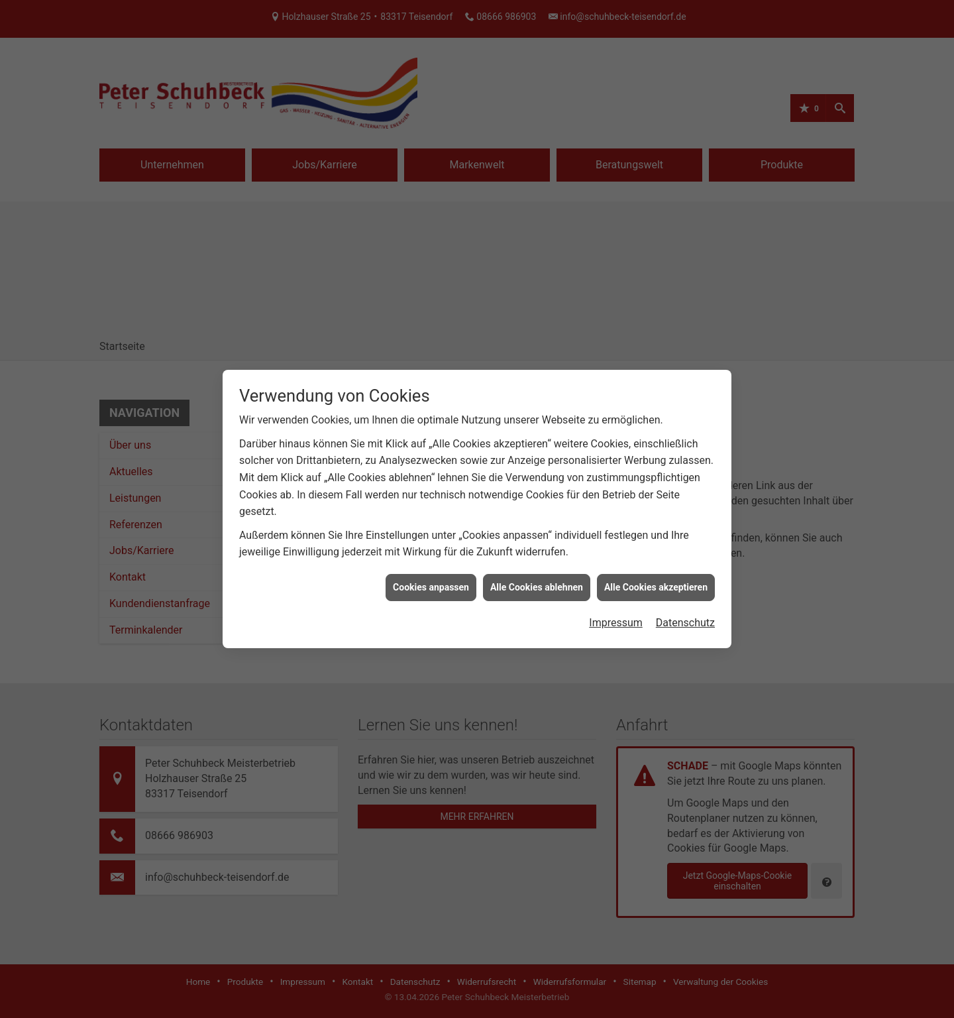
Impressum (616, 620)
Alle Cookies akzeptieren (656, 584)
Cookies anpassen (431, 584)
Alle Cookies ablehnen (536, 584)
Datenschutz (685, 620)
